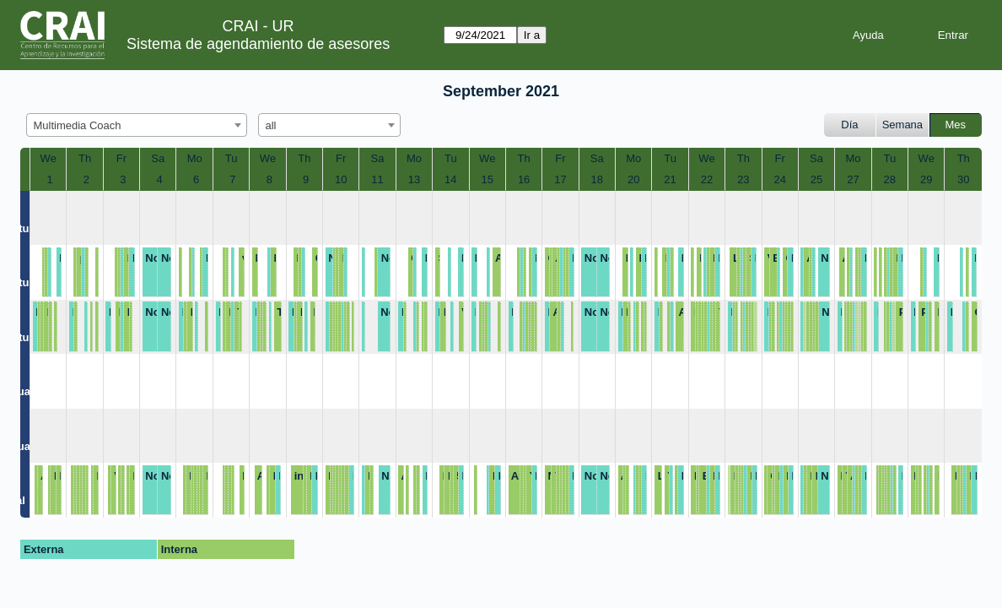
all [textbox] (271, 125)
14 (450, 179)
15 (487, 179)
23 (743, 179)
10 (341, 179)
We (48, 158)
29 (926, 179)
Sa (157, 158)
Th (84, 158)
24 (779, 179)
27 (853, 179)
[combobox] (136, 125)
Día (849, 124)
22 (707, 179)
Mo (194, 158)
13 (414, 179)
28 (890, 179)
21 (670, 179)
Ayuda (868, 35)
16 (524, 179)
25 (816, 179)
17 (560, 179)
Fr (121, 158)
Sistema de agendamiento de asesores (258, 43)
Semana (902, 124)
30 (963, 179)
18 (597, 179)
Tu (231, 158)
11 (377, 179)
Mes (956, 124)
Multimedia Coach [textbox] (77, 125)
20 (633, 179)
